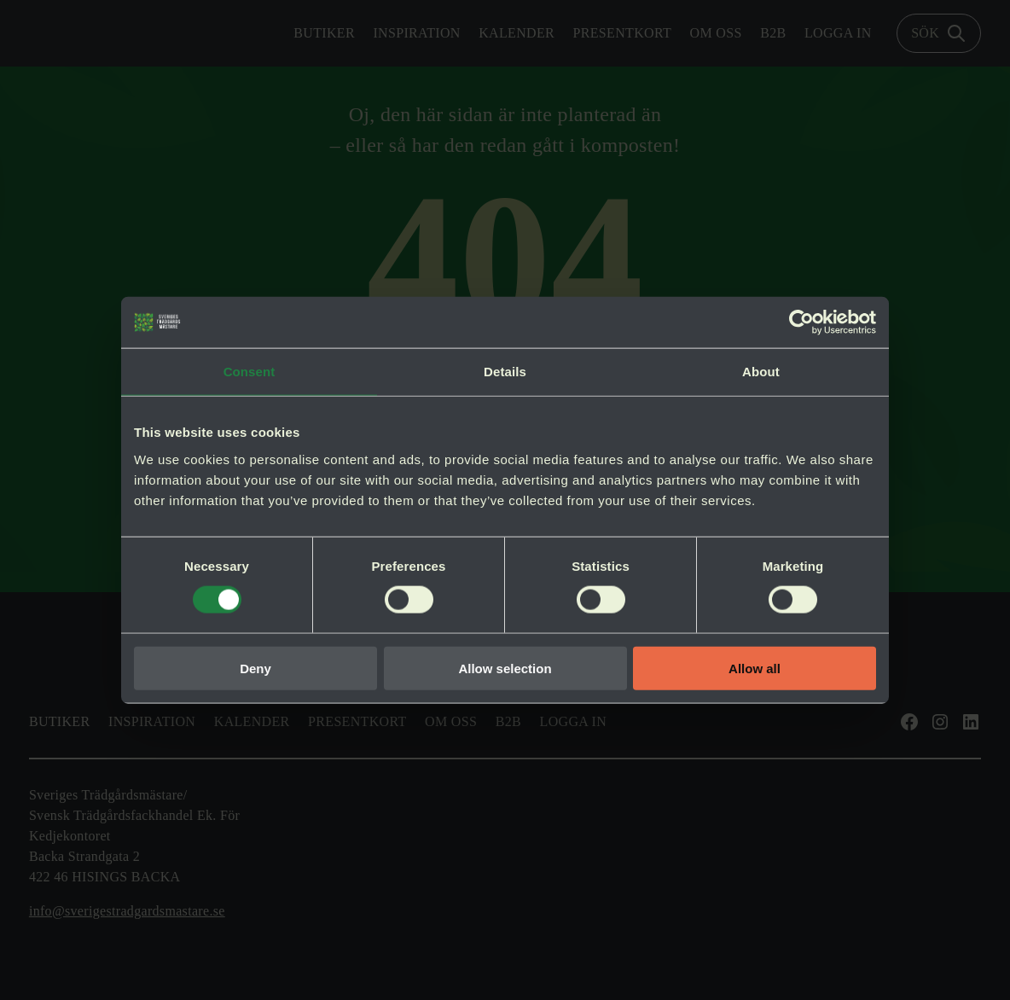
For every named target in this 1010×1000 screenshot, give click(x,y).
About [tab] (761, 371)
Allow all (754, 667)
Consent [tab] (249, 371)
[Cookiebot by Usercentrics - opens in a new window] (801, 322)
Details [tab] (505, 371)
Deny (255, 667)
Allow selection (504, 667)
